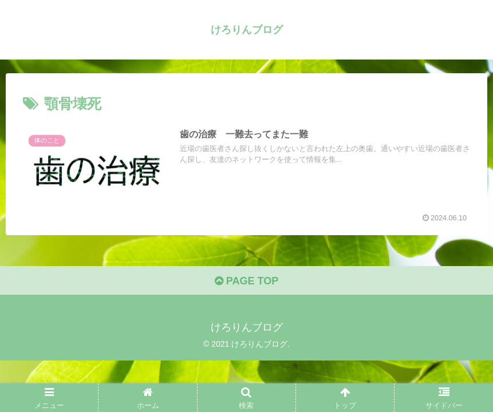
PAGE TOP (246, 281)
